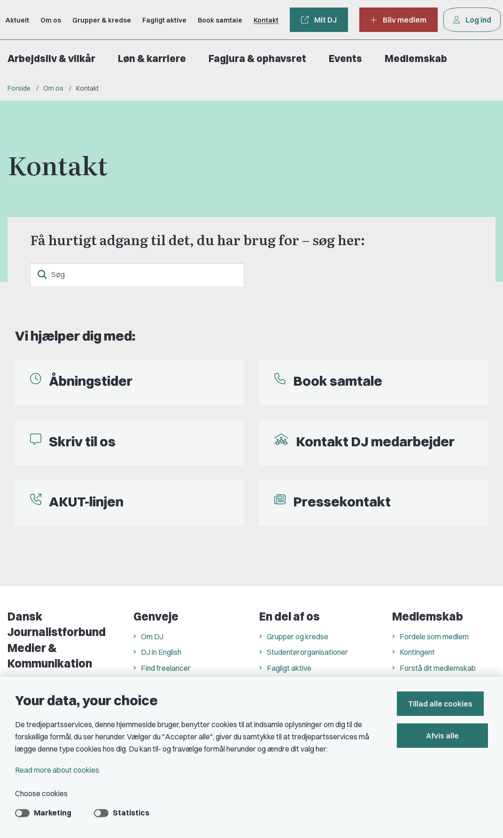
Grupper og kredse (297, 636)
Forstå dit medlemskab (438, 668)
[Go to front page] (4, 20)
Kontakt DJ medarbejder (375, 441)
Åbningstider (90, 380)
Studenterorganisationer (307, 652)
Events (345, 58)
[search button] (42, 275)
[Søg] (137, 275)
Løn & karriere (152, 58)
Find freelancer (166, 668)
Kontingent (417, 652)
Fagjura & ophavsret (257, 58)
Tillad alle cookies (444, 703)
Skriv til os (82, 441)
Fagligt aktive (289, 668)
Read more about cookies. (58, 770)
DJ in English (161, 652)
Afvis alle (444, 735)
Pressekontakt (342, 501)
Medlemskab (416, 58)
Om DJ (152, 636)
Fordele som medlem (434, 636)
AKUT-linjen (86, 501)
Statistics (131, 812)
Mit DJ (319, 19)
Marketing (52, 812)
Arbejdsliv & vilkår (51, 58)
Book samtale (337, 380)
